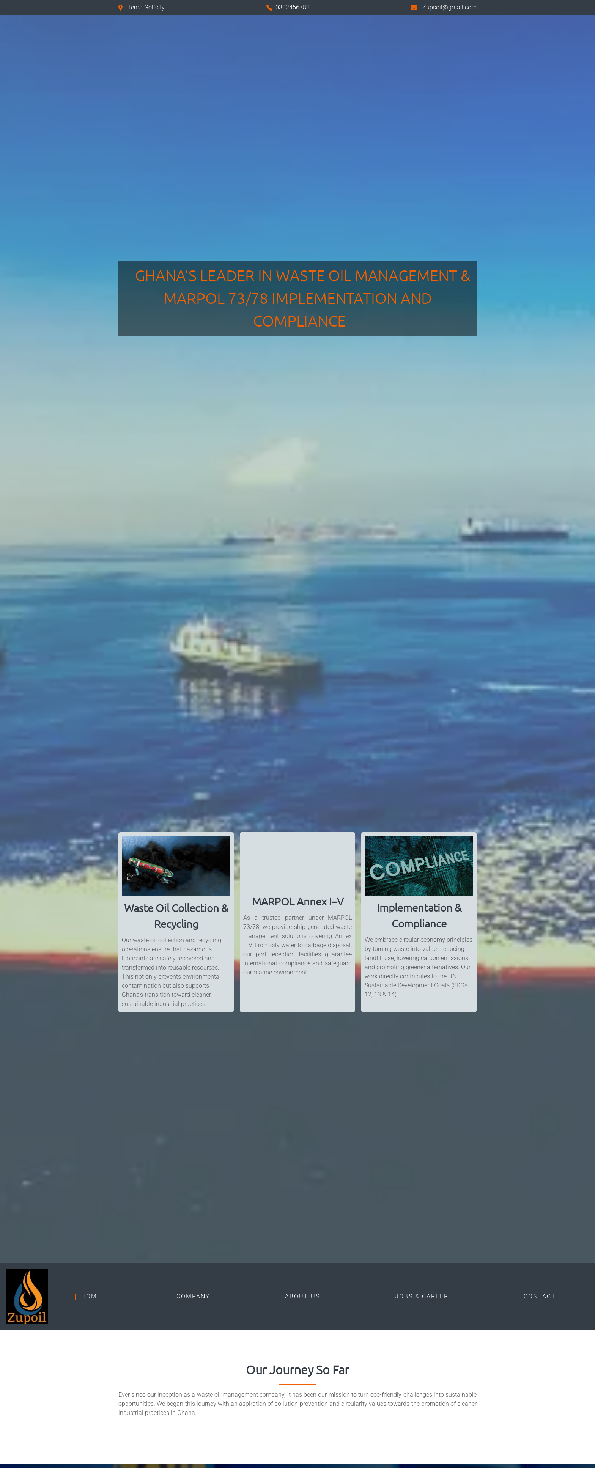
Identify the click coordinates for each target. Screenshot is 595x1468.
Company (193, 1297)
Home (91, 1297)
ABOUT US (302, 1297)
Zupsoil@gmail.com (449, 7)
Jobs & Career (422, 1297)
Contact (540, 1297)
